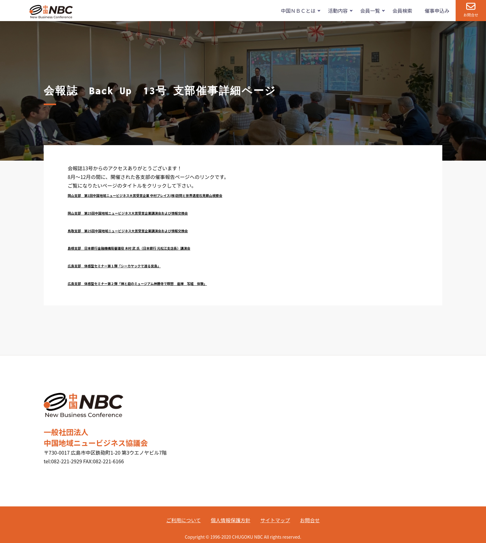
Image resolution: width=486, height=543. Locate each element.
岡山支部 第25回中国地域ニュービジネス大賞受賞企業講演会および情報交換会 (128, 213)
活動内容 (338, 10)
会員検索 (402, 10)
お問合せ (470, 14)
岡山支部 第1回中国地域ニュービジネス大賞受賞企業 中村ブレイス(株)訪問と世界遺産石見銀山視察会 (145, 195)
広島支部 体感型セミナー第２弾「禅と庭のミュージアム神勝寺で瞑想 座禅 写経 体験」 (137, 283)
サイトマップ (275, 520)
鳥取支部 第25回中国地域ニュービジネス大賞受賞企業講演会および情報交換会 (128, 231)
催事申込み (437, 10)
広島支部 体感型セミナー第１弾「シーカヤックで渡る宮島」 (114, 266)
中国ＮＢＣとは (298, 10)
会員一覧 (370, 10)
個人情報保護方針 (230, 520)
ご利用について (183, 520)
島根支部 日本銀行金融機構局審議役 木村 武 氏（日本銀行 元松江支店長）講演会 (129, 248)
